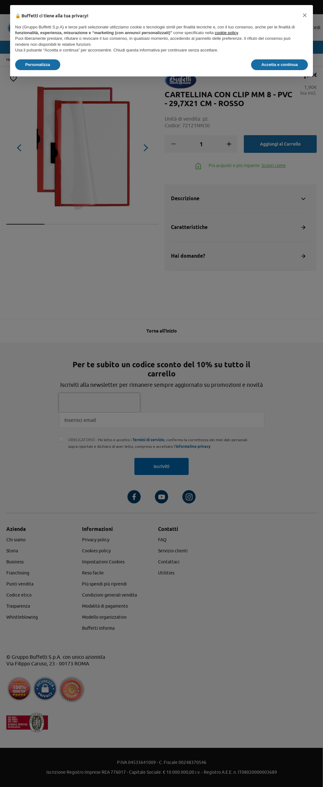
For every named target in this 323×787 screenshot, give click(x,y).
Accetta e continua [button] (279, 64)
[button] (305, 15)
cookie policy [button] (226, 32)
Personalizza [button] (37, 64)
